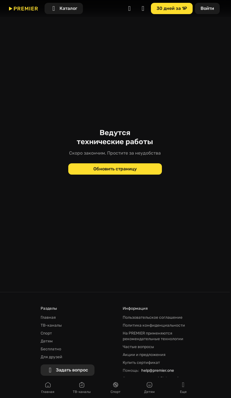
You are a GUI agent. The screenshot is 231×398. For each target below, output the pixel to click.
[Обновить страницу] (115, 169)
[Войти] (207, 8)
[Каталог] (64, 8)
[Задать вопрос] (67, 370)
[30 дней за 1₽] (172, 8)
